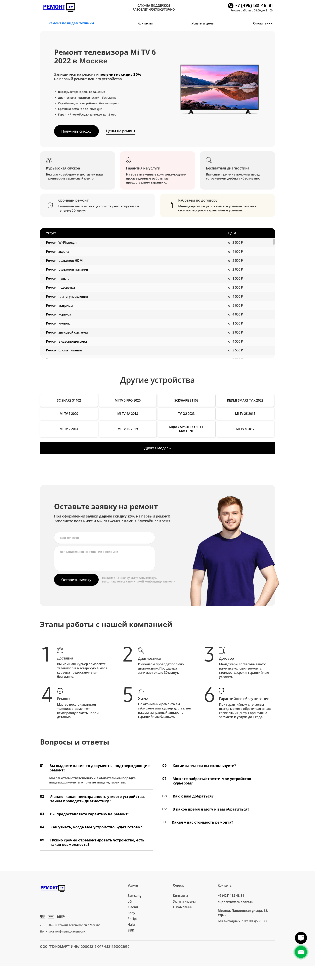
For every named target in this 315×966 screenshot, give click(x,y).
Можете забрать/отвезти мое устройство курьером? (206, 780)
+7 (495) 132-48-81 (231, 896)
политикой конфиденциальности (152, 581)
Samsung (134, 895)
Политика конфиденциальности (62, 931)
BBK (131, 930)
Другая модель (157, 447)
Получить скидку (76, 131)
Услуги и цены (202, 23)
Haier (132, 924)
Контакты (145, 23)
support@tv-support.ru (236, 902)
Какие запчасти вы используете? (199, 765)
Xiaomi (133, 907)
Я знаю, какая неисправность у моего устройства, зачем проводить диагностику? (92, 798)
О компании (263, 23)
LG (130, 901)
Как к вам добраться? (188, 796)
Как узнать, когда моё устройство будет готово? (91, 827)
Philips (132, 918)
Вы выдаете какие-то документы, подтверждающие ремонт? (95, 767)
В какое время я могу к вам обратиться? (205, 809)
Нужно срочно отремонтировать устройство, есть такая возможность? (92, 842)
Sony (131, 913)
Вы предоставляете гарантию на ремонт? (84, 814)
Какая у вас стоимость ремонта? (197, 822)
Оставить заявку (76, 579)
